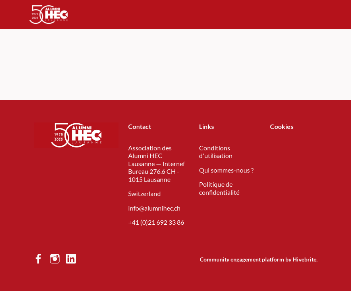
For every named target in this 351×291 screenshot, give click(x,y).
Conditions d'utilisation (216, 152)
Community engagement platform (242, 259)
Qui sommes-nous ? (226, 170)
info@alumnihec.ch (154, 208)
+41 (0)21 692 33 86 (156, 222)
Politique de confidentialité (219, 188)
